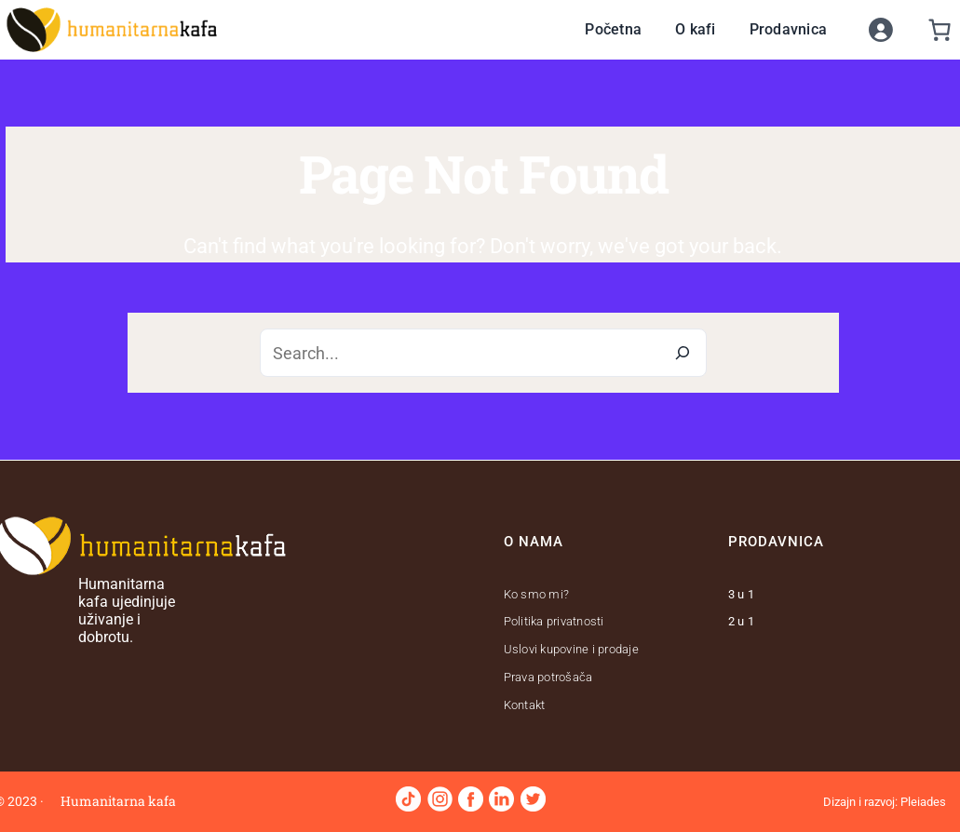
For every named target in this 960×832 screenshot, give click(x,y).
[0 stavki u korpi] (939, 30)
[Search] (682, 352)
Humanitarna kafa (118, 801)
